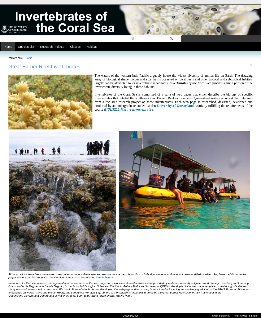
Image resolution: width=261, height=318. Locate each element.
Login (254, 315)
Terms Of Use (240, 315)
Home (29, 58)
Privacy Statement (220, 315)
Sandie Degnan (105, 277)
